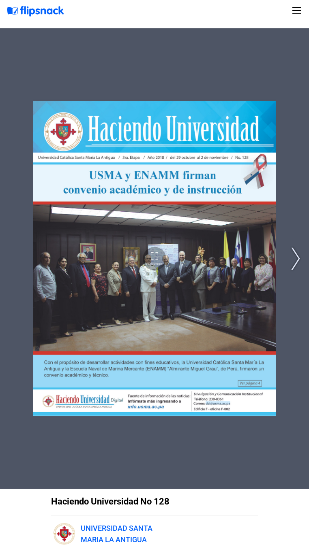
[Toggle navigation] (298, 10)
